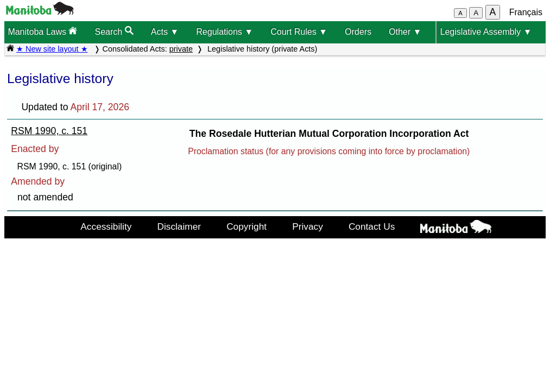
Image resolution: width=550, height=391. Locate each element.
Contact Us (372, 226)
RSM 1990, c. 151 (49, 130)
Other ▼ (405, 31)
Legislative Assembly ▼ (486, 31)
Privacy (307, 226)
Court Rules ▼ (298, 31)
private (181, 49)
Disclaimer (179, 226)
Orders (358, 31)
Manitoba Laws (42, 31)
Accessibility (105, 226)
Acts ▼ (165, 31)
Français (525, 12)
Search (114, 31)
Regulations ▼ (224, 31)
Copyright (246, 226)
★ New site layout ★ (52, 49)
